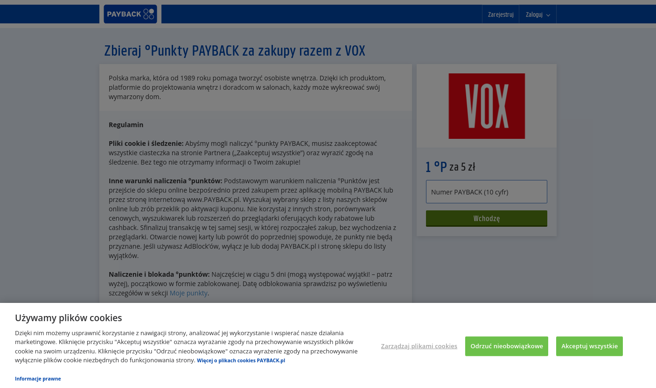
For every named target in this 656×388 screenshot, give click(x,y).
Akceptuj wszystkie (589, 346)
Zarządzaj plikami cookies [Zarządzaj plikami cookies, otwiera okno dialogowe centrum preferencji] (419, 346)
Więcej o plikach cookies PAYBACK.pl (241, 360)
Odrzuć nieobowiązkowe (506, 346)
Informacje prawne (38, 378)
